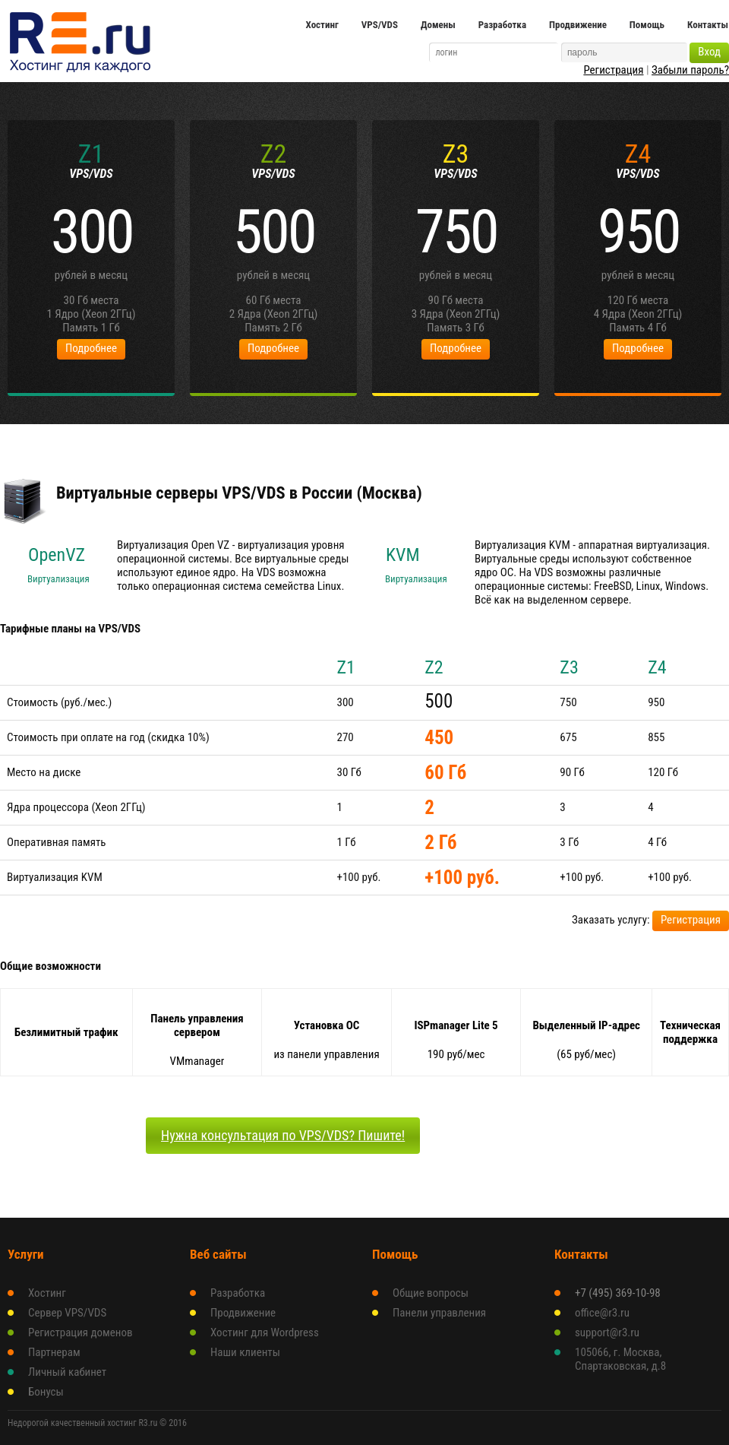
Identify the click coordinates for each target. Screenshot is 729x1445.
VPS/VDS (379, 24)
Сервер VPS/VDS (67, 1313)
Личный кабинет (67, 1372)
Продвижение (578, 24)
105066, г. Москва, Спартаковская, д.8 (620, 1359)
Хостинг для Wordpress (264, 1332)
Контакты (707, 24)
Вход (709, 52)
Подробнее (91, 348)
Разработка (502, 24)
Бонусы (46, 1392)
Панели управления (439, 1313)
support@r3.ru (607, 1332)
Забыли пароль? (690, 70)
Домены (438, 24)
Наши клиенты (245, 1352)
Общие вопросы (431, 1293)
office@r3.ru (602, 1313)
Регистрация (613, 70)
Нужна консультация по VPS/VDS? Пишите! (283, 1135)
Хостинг (322, 24)
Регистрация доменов (80, 1332)
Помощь (647, 24)
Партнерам (54, 1352)
